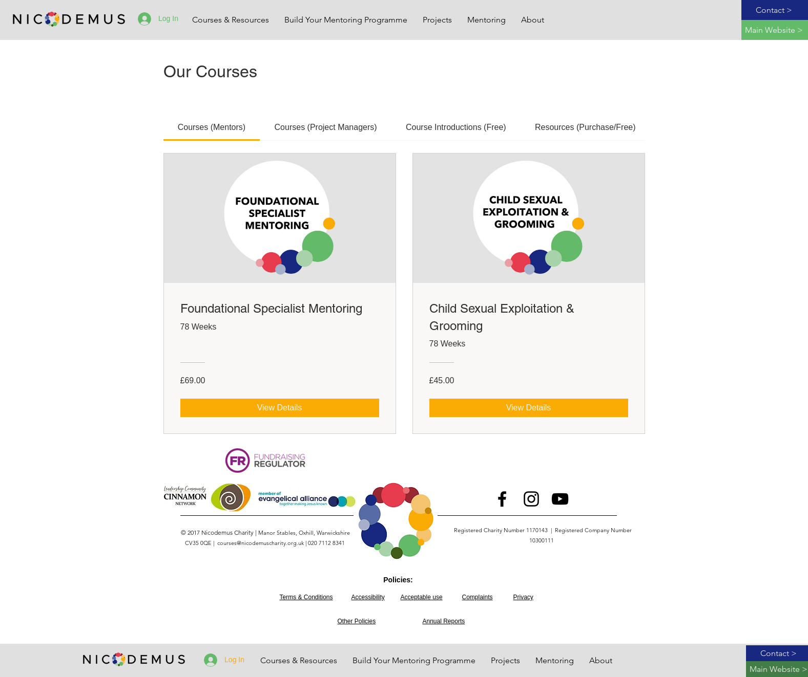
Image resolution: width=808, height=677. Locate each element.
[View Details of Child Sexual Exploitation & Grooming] (528, 408)
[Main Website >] (774, 30)
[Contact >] (774, 10)
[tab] (211, 127)
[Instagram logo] (531, 499)
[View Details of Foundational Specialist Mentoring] (279, 408)
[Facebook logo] (502, 499)
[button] (437, 20)
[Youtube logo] (560, 499)
